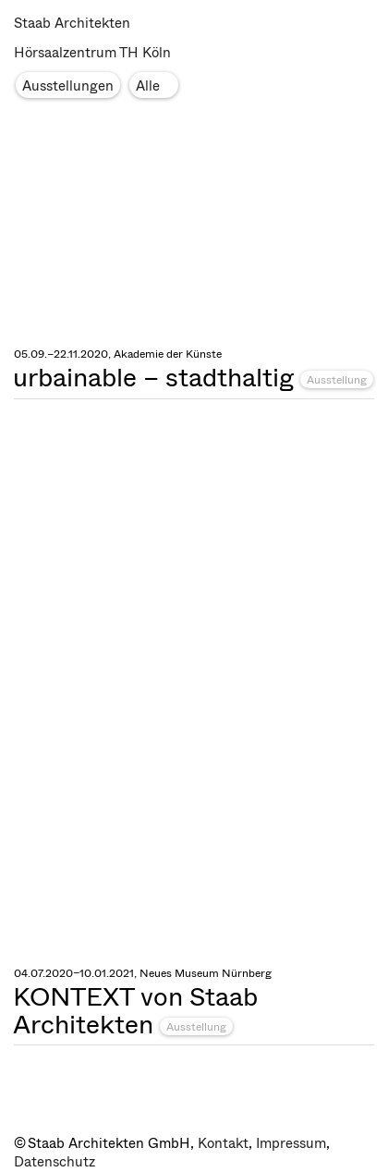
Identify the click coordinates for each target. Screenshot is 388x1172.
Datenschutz (54, 1162)
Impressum (291, 1143)
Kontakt (223, 1143)
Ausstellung (337, 380)
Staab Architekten (72, 23)
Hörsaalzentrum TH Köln (92, 53)
